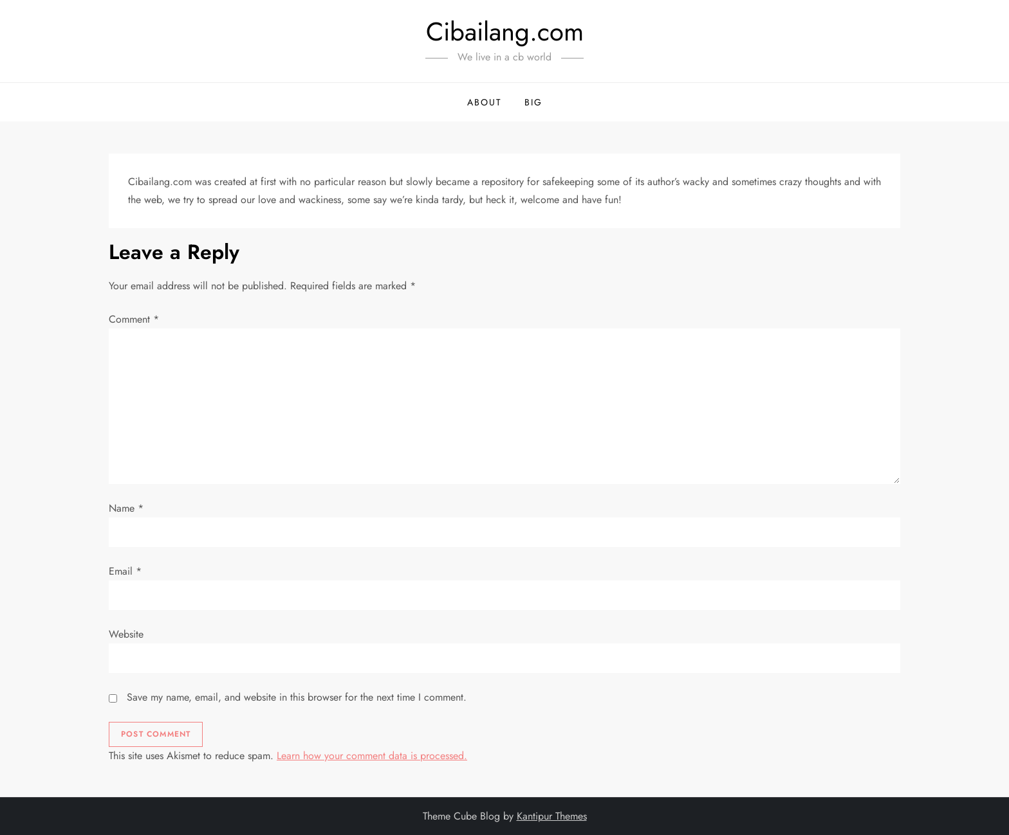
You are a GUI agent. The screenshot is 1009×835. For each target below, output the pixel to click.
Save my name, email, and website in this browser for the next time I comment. (297, 697)
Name (126, 508)
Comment (134, 319)
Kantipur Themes (552, 816)
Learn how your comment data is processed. (372, 755)
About (484, 102)
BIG (533, 102)
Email (125, 571)
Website (126, 634)
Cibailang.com (505, 31)
